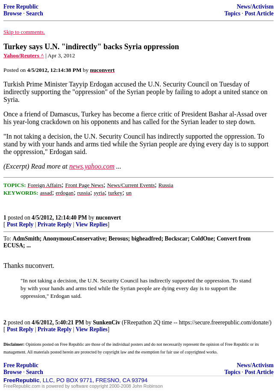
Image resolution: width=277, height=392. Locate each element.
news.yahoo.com (92, 166)
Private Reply (55, 224)
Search (34, 13)
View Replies (92, 224)
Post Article (259, 13)
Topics (232, 13)
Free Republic (20, 6)
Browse (12, 13)
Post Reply (20, 224)
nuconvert (108, 217)
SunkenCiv (106, 322)
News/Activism (255, 6)
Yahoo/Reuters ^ (23, 55)
